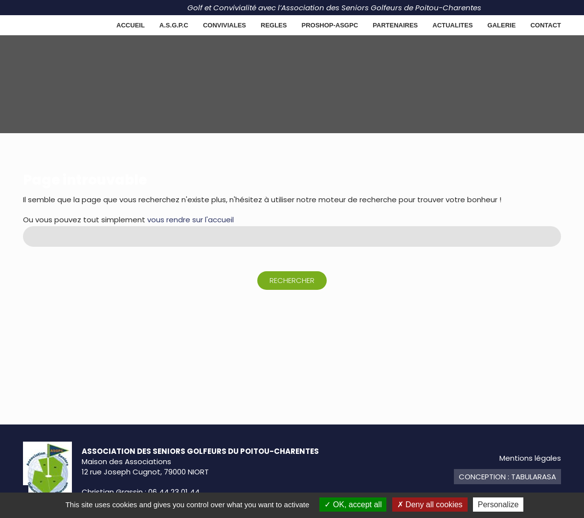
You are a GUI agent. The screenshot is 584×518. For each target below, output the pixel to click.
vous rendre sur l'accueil (190, 219)
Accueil (130, 25)
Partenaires (395, 25)
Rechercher (292, 280)
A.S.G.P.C (173, 25)
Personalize (498, 504)
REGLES (274, 25)
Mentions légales (530, 458)
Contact (545, 25)
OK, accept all (353, 504)
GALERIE (502, 25)
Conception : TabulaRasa (507, 476)
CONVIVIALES (224, 25)
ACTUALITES (452, 25)
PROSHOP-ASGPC (329, 25)
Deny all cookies (430, 504)
